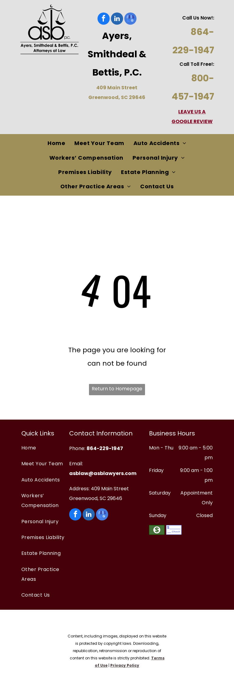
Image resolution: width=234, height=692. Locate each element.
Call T (186, 64)
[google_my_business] (130, 19)
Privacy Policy (124, 665)
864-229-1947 (105, 448)
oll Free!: (203, 64)
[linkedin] (117, 19)
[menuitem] (56, 143)
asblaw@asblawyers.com (102, 473)
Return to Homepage (117, 388)
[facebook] (104, 19)
